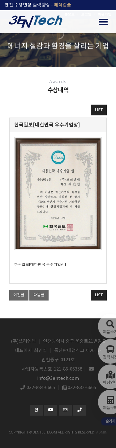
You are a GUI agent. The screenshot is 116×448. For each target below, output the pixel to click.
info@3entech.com (58, 378)
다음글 (39, 295)
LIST (99, 110)
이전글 (18, 295)
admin (101, 432)
